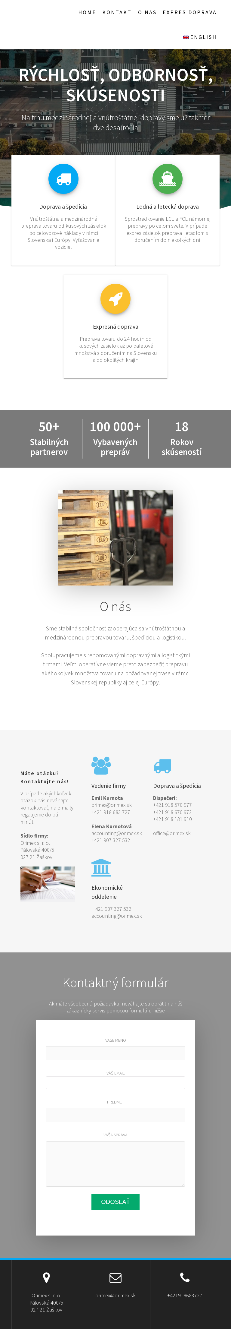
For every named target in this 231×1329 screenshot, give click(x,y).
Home (87, 12)
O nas (147, 12)
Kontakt (117, 12)
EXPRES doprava (190, 12)
